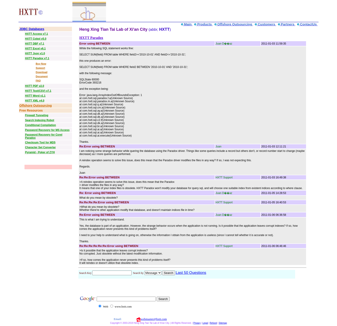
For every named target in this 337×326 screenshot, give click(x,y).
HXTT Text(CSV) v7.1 (38, 90)
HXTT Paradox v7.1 (37, 58)
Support (40, 68)
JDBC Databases (31, 29)
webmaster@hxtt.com (154, 319)
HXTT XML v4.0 (34, 100)
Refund (213, 323)
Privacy (197, 323)
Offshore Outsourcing (35, 105)
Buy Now (41, 63)
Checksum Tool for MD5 (40, 142)
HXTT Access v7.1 (36, 33)
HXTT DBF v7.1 (34, 43)
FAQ (38, 80)
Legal (205, 323)
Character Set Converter (40, 147)
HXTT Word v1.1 (35, 95)
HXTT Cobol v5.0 (35, 38)
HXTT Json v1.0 (35, 53)
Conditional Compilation (40, 125)
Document (42, 76)
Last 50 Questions (191, 273)
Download (41, 72)
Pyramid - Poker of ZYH (40, 152)
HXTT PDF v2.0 (34, 86)
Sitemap (223, 323)
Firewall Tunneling (36, 115)
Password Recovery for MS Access (47, 130)
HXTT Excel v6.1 (35, 48)
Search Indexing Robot (39, 120)
